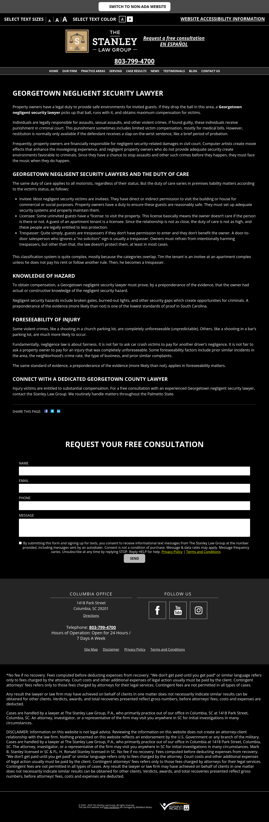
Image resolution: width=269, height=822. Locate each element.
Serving (115, 71)
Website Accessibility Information (223, 19)
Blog (193, 71)
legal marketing (111, 807)
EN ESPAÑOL (174, 44)
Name (23, 463)
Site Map (91, 649)
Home (53, 71)
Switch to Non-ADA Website (137, 6)
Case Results (136, 71)
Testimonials (174, 71)
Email (24, 481)
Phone (24, 498)
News (155, 71)
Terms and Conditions (203, 551)
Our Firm (69, 71)
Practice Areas (93, 71)
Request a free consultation (174, 38)
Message (26, 515)
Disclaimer (111, 649)
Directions (91, 616)
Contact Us (210, 71)
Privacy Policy (172, 551)
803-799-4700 (135, 61)
